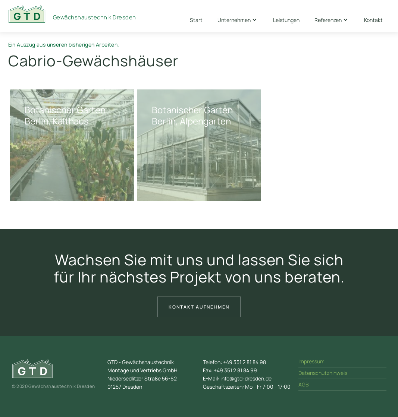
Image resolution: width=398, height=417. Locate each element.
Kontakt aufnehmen (199, 307)
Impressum (311, 361)
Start (196, 19)
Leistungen (286, 19)
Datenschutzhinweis (322, 372)
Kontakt (373, 19)
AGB (303, 384)
